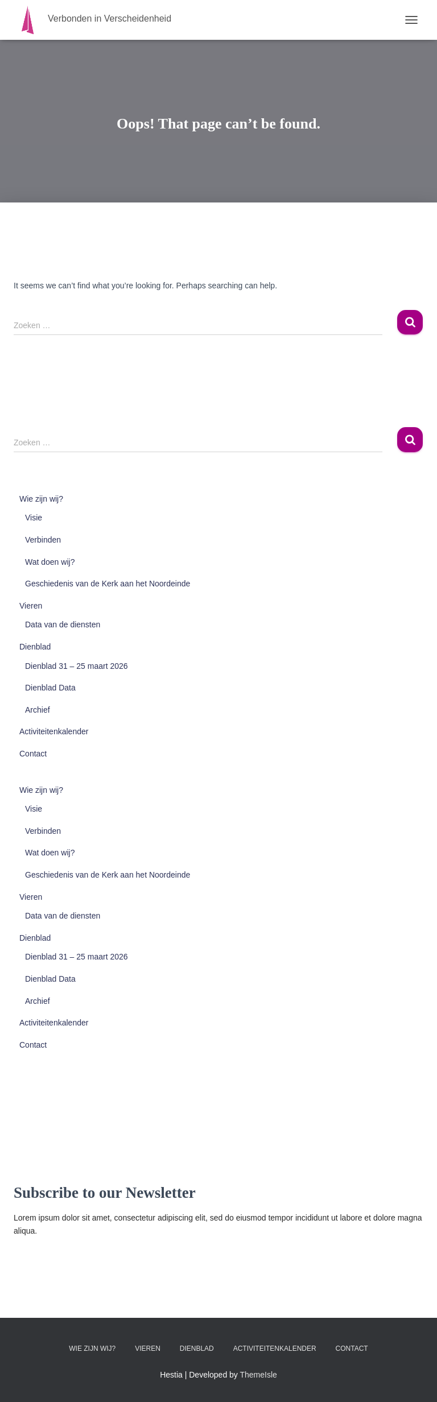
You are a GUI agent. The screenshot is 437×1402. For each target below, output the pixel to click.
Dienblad (35, 646)
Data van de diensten (62, 624)
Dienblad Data (50, 687)
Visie (33, 517)
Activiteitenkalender (53, 731)
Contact (33, 753)
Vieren (30, 605)
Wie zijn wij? (41, 498)
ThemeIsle (258, 1374)
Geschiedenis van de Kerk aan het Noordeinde (107, 583)
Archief (37, 709)
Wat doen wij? (50, 561)
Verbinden (43, 539)
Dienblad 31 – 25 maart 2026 (76, 666)
